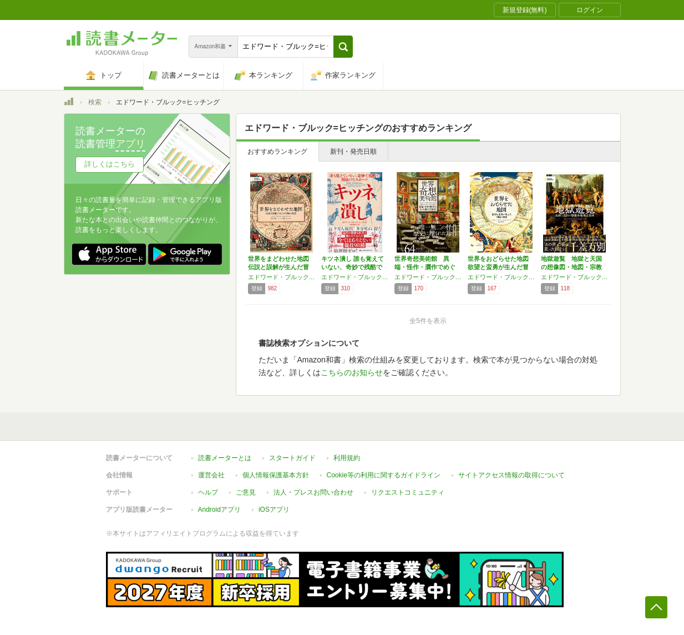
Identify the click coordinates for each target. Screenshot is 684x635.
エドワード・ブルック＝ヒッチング (428, 277)
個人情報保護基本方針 (275, 475)
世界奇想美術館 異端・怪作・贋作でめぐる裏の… (424, 267)
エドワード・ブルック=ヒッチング (282, 277)
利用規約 (346, 458)
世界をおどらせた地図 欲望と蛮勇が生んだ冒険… (498, 267)
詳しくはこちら (109, 164)
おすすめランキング (277, 151)
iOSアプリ (274, 509)
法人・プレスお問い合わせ (313, 492)
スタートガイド (292, 458)
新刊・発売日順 (353, 151)
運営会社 (211, 475)
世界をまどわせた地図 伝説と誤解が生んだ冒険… (278, 267)
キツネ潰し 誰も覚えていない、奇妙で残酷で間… (352, 267)
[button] (343, 47)
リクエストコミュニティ (407, 492)
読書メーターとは (224, 458)
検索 (95, 102)
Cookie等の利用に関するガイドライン (383, 475)
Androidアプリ (219, 509)
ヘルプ (208, 492)
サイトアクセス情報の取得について (511, 475)
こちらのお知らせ (352, 372)
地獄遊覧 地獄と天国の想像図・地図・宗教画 (571, 267)
